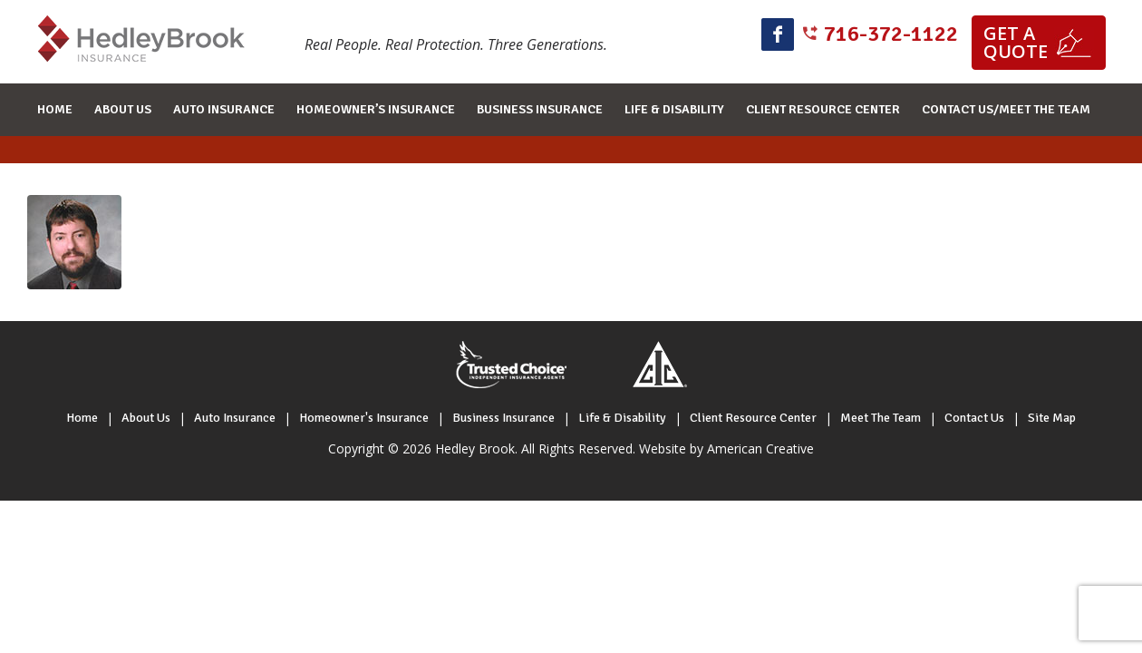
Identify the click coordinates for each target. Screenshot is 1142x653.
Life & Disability (622, 417)
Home (82, 417)
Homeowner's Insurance (364, 417)
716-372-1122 (891, 33)
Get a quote (1015, 42)
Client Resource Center (753, 417)
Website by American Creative (726, 448)
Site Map (1052, 417)
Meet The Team (880, 417)
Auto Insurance (235, 417)
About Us (145, 417)
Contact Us (974, 417)
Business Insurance (503, 417)
